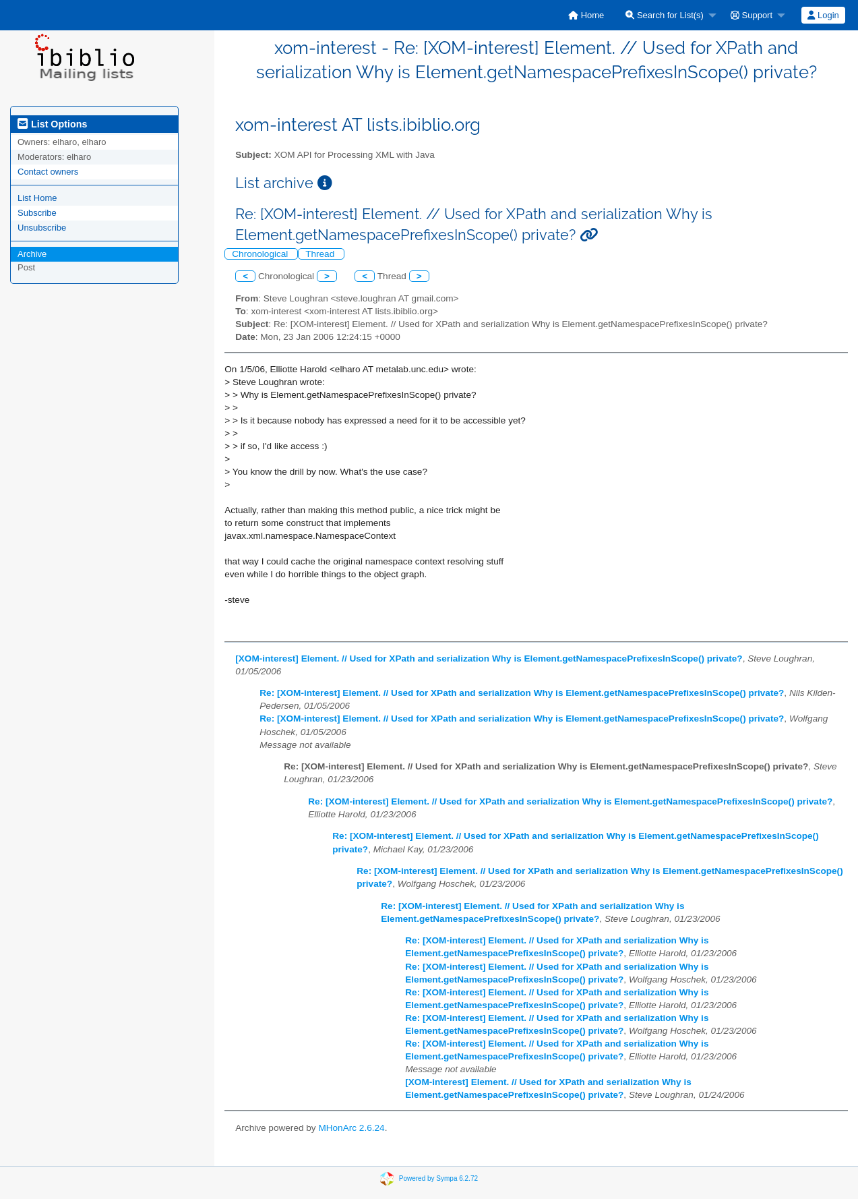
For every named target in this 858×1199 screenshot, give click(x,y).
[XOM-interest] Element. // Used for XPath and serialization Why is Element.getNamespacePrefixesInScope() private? (488, 658)
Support (751, 15)
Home (586, 15)
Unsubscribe (42, 228)
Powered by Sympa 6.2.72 (438, 1178)
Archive (32, 254)
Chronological (261, 254)
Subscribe (37, 213)
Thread (321, 254)
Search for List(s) (664, 15)
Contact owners (48, 172)
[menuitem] (586, 15)
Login (822, 15)
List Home (37, 198)
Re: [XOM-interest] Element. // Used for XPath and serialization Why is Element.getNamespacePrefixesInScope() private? (521, 693)
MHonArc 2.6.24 (351, 1128)
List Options (52, 124)
